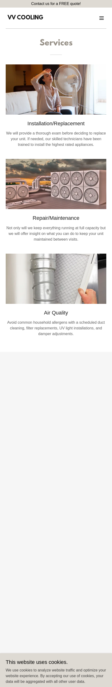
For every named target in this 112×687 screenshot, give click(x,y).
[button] (101, 18)
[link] (25, 18)
